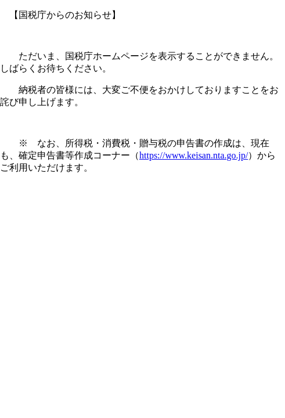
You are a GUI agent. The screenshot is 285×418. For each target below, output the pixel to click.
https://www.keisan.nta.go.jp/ (193, 155)
